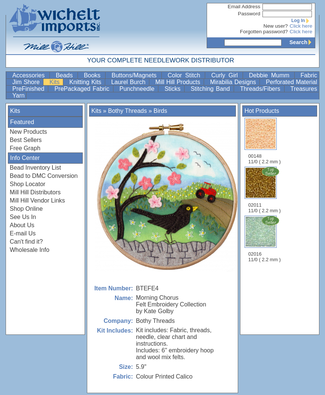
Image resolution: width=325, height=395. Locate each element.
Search (302, 42)
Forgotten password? (264, 31)
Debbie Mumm (271, 75)
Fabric (309, 75)
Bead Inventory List (35, 167)
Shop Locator (27, 184)
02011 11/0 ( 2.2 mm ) (265, 189)
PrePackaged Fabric (83, 89)
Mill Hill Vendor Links (37, 200)
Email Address (244, 6)
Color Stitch (186, 75)
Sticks (173, 89)
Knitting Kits (86, 82)
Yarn (18, 95)
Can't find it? (26, 241)
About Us (22, 225)
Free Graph (25, 148)
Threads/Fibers (261, 89)
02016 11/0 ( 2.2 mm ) (265, 238)
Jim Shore (27, 82)
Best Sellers (26, 140)
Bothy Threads (127, 111)
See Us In (23, 217)
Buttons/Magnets (136, 75)
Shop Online (26, 209)
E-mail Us (23, 233)
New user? (276, 26)
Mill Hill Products (178, 82)
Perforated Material (291, 82)
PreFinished (29, 89)
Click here (301, 26)
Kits (55, 82)
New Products (28, 132)
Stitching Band (211, 89)
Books (94, 75)
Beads (66, 75)
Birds (160, 111)
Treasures (304, 89)
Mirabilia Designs (234, 82)
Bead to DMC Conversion (44, 176)
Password (249, 13)
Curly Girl (226, 75)
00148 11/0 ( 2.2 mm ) (264, 141)
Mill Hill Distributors (35, 192)
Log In (301, 20)
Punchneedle (138, 89)
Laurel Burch (129, 82)
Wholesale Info (29, 250)
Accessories (30, 75)
